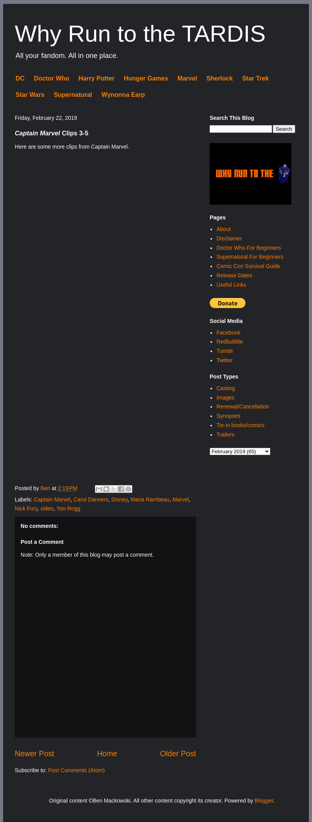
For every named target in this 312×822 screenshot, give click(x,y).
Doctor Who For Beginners (248, 248)
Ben (46, 488)
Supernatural (73, 94)
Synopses (228, 416)
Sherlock (220, 78)
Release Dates (234, 275)
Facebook (228, 333)
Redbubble (229, 341)
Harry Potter (96, 78)
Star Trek (255, 78)
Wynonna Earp (123, 94)
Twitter (224, 360)
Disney (119, 499)
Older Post (178, 753)
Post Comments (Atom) (76, 770)
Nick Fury (26, 508)
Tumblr (224, 351)
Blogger (264, 800)
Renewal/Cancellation (242, 406)
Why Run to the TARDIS (140, 34)
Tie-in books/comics (240, 425)
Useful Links (231, 285)
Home (107, 753)
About (223, 229)
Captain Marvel (52, 499)
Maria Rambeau (150, 499)
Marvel (187, 78)
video (46, 508)
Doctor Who (51, 78)
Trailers (225, 434)
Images (225, 397)
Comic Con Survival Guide (248, 266)
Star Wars (30, 94)
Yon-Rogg (68, 508)
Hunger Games (146, 78)
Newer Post (34, 753)
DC (20, 78)
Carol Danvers (91, 499)
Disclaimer (229, 238)
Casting (225, 388)
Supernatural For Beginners (249, 257)
